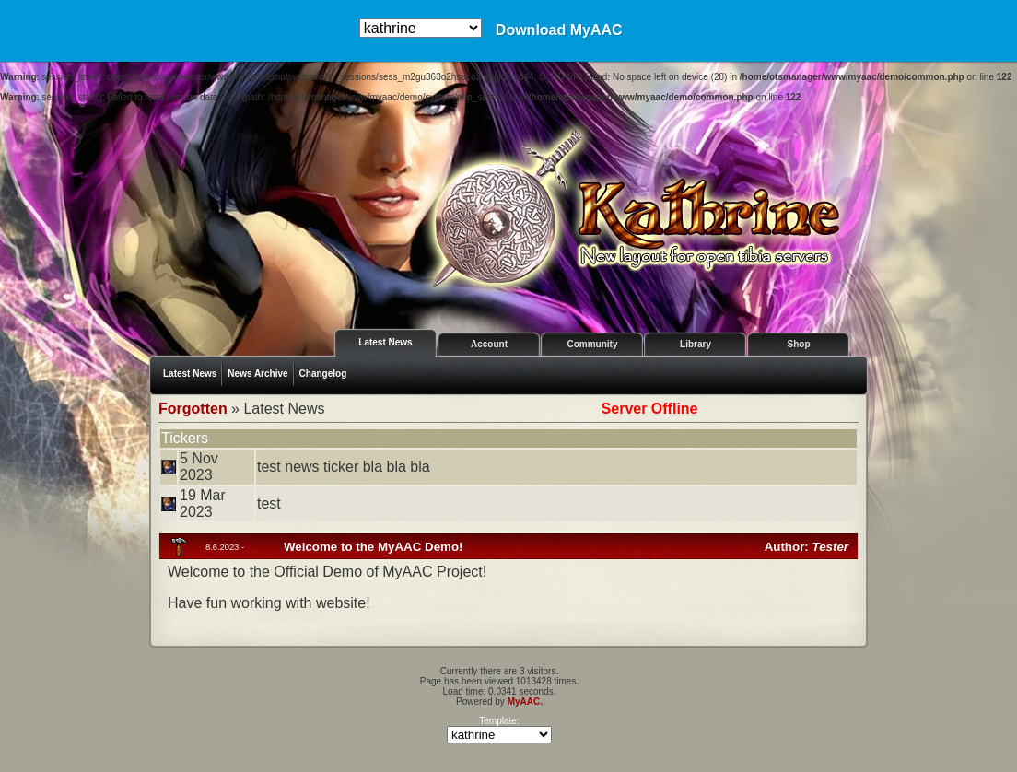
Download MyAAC (559, 30)
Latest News (385, 342)
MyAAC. (525, 701)
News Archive (257, 373)
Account (489, 344)
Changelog (323, 373)
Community (592, 344)
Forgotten (193, 408)
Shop (799, 344)
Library (695, 344)
